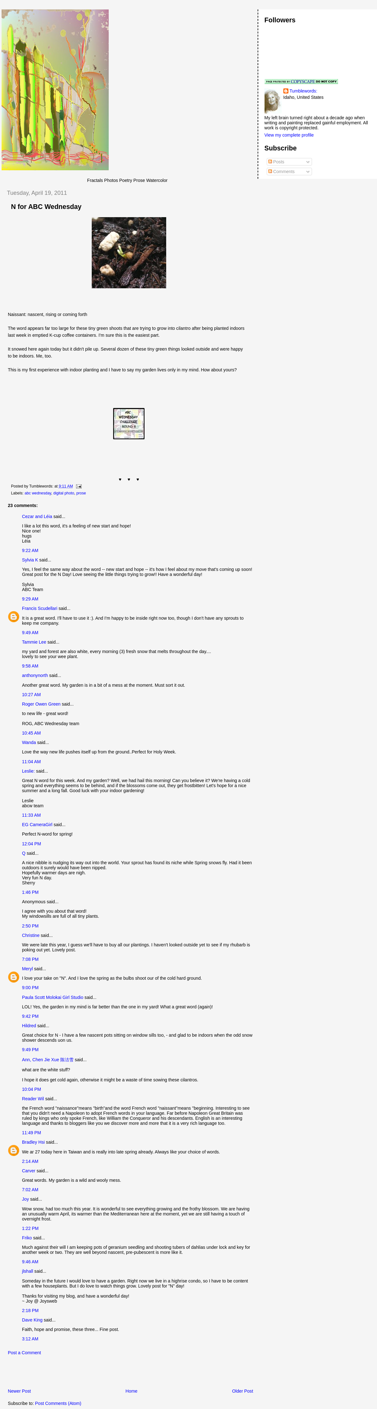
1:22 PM (30, 1228)
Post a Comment (24, 1352)
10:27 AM (31, 694)
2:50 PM (30, 925)
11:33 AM (31, 815)
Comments (281, 171)
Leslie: (28, 771)
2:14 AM (30, 1161)
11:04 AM (31, 761)
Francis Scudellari (39, 608)
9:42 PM (30, 1016)
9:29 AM (30, 598)
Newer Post (19, 1391)
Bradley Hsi (33, 1142)
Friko (27, 1237)
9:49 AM (30, 632)
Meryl (27, 968)
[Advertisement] (75, 1373)
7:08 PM (30, 959)
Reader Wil (33, 1098)
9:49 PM (30, 1049)
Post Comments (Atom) (58, 1403)
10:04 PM (31, 1089)
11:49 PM (31, 1132)
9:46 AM (30, 1261)
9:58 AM (30, 665)
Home (132, 1391)
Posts (276, 161)
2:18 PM (30, 1310)
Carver (28, 1170)
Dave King (32, 1319)
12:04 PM (31, 843)
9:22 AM (30, 550)
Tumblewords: (303, 90)
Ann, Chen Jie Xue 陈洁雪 (48, 1059)
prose (81, 493)
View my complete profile (289, 135)
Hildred (29, 1025)
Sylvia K (30, 559)
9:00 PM (30, 987)
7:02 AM (30, 1189)
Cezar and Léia (37, 516)
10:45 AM (31, 732)
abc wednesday (38, 493)
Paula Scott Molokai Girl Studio (52, 997)
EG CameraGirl (37, 824)
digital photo (63, 493)
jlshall (27, 1271)
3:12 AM (30, 1338)
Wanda (29, 742)
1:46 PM (30, 892)
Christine (31, 935)
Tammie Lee (34, 642)
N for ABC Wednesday (46, 207)
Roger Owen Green (41, 704)
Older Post (242, 1391)
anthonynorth (35, 675)
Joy (25, 1199)
